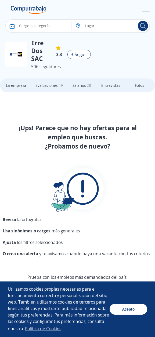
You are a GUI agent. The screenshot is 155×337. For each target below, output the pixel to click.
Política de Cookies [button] (43, 329)
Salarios (82, 85)
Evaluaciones (49, 85)
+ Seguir (79, 54)
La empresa (16, 85)
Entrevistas (110, 85)
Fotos (139, 85)
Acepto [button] (128, 309)
